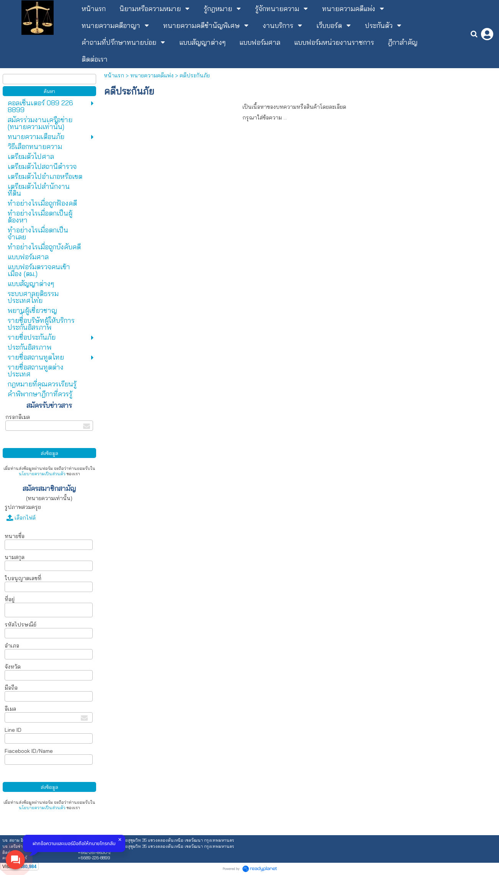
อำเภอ (12, 645)
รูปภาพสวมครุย (23, 507)
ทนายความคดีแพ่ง (151, 75)
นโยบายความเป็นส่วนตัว (42, 473)
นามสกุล (15, 557)
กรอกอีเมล (17, 417)
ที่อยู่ (10, 599)
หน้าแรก (114, 75)
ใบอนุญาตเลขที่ (23, 578)
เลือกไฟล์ (21, 517)
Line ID (13, 729)
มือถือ (12, 687)
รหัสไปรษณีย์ (20, 624)
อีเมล (10, 708)
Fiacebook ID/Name (29, 750)
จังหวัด (13, 666)
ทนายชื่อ (15, 536)
